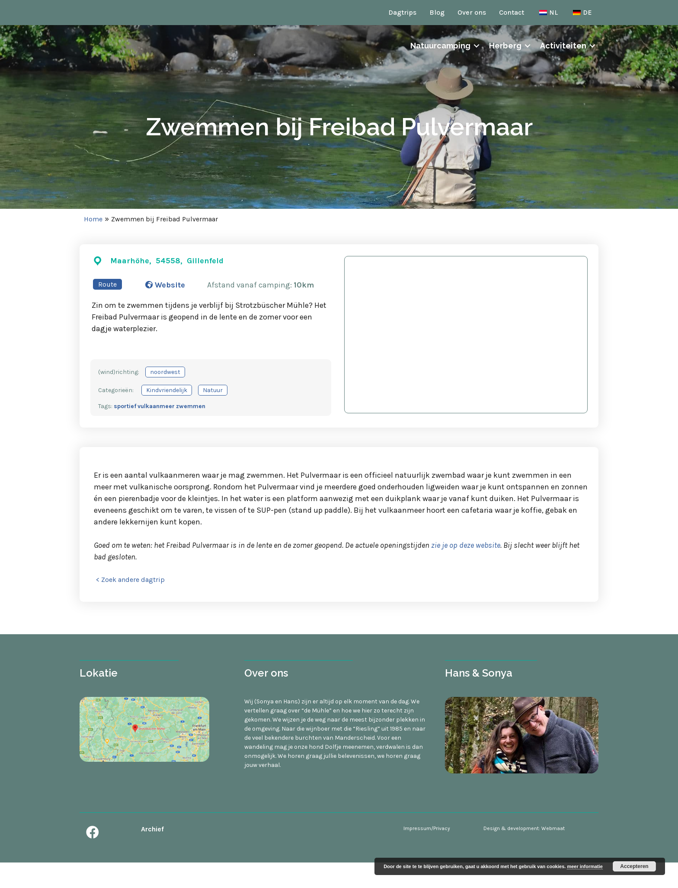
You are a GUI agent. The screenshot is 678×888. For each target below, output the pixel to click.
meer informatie (585, 866)
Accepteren (634, 866)
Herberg (505, 63)
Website (165, 285)
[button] (93, 832)
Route (107, 284)
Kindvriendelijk (166, 390)
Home (93, 219)
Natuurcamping (440, 63)
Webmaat (553, 828)
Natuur (213, 390)
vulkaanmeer (156, 406)
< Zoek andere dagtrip (130, 579)
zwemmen (190, 406)
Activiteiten (563, 63)
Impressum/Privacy (426, 828)
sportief (125, 406)
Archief (152, 829)
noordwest (165, 372)
